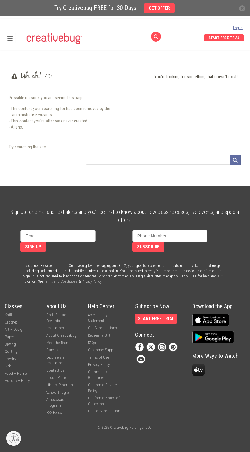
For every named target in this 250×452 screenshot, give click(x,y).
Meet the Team (58, 342)
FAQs (92, 342)
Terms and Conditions (61, 281)
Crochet (11, 322)
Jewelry (10, 359)
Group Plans (56, 377)
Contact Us (55, 370)
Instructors (55, 328)
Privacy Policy (91, 281)
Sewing (10, 344)
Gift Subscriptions (102, 328)
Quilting (11, 351)
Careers (52, 350)
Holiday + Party (17, 380)
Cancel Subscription (104, 411)
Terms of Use (98, 357)
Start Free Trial (223, 38)
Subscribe (148, 247)
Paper (9, 337)
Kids (8, 366)
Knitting (11, 314)
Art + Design (15, 329)
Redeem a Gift (99, 335)
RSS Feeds (54, 412)
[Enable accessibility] (13, 438)
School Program (59, 392)
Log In (238, 28)
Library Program (59, 385)
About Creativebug (61, 335)
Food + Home (16, 373)
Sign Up (33, 247)
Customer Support (103, 350)
